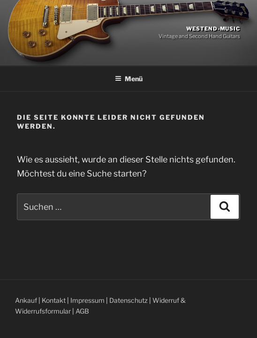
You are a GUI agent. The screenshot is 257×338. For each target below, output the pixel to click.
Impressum (87, 300)
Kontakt (54, 300)
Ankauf (26, 300)
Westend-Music (213, 28)
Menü (129, 79)
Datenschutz (128, 300)
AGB (82, 311)
